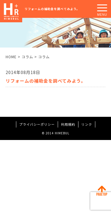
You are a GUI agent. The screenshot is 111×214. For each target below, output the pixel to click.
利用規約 (68, 124)
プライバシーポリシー (37, 124)
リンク (86, 124)
